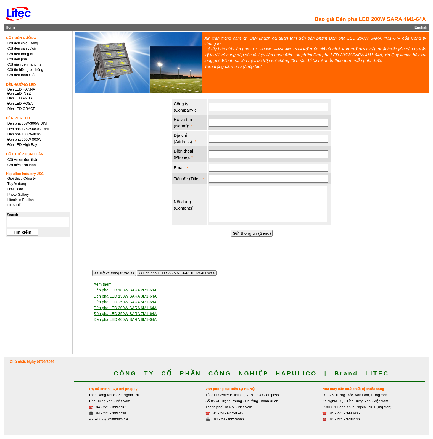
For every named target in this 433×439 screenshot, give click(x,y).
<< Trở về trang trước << (114, 273)
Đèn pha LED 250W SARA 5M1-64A (125, 302)
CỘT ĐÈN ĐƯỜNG (21, 38)
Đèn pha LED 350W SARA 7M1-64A (125, 313)
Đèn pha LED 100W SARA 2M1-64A (125, 290)
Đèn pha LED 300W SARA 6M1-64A (125, 308)
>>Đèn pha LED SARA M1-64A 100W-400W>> (177, 273)
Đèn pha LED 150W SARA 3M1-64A (125, 296)
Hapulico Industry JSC (25, 174)
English (420, 27)
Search (12, 215)
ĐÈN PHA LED (18, 118)
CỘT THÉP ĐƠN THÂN (25, 154)
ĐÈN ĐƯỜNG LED (21, 84)
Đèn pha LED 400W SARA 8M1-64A (125, 319)
